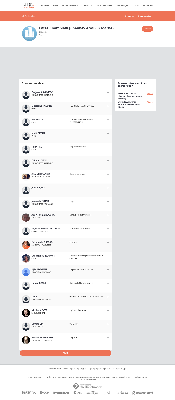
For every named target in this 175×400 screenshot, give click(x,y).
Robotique (123, 5)
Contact (46, 377)
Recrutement (62, 377)
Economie (148, 5)
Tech (55, 5)
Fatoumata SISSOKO (42, 242)
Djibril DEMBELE (39, 269)
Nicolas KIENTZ (39, 310)
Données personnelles (83, 377)
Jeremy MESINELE (40, 201)
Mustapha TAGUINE (41, 105)
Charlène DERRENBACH (43, 255)
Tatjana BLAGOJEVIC (42, 92)
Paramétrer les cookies (101, 377)
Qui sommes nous (34, 377)
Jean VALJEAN (38, 187)
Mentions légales (118, 377)
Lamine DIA (37, 323)
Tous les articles (131, 377)
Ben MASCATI (38, 119)
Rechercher (30, 16)
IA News (45, 5)
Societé (71, 377)
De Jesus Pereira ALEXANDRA (46, 228)
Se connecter (144, 16)
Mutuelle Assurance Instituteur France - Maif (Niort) (129, 104)
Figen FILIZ (36, 146)
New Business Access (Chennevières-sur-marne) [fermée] (130, 96)
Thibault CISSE (38, 160)
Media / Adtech (70, 5)
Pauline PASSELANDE (42, 337)
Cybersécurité (104, 5)
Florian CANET (38, 282)
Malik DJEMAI (38, 133)
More (65, 352)
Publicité (53, 377)
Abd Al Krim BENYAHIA (43, 214)
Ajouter (150, 93)
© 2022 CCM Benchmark (87, 380)
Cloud (136, 5)
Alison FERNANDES (40, 173)
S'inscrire (129, 16)
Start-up (87, 5)
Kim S (34, 296)
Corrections (142, 377)
